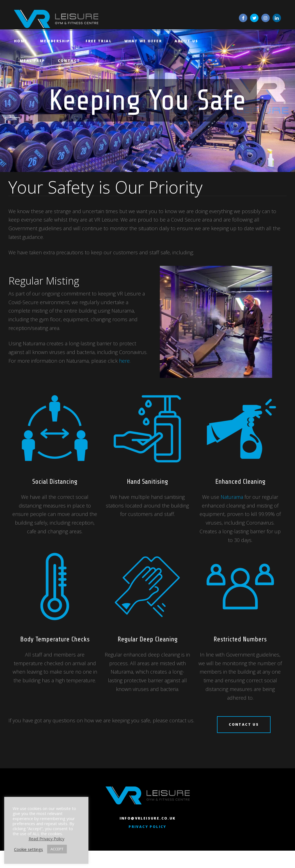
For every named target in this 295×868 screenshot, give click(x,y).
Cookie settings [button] (28, 849)
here (124, 365)
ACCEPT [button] (57, 848)
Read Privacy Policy (46, 838)
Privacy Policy (147, 835)
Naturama (232, 501)
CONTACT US (244, 728)
